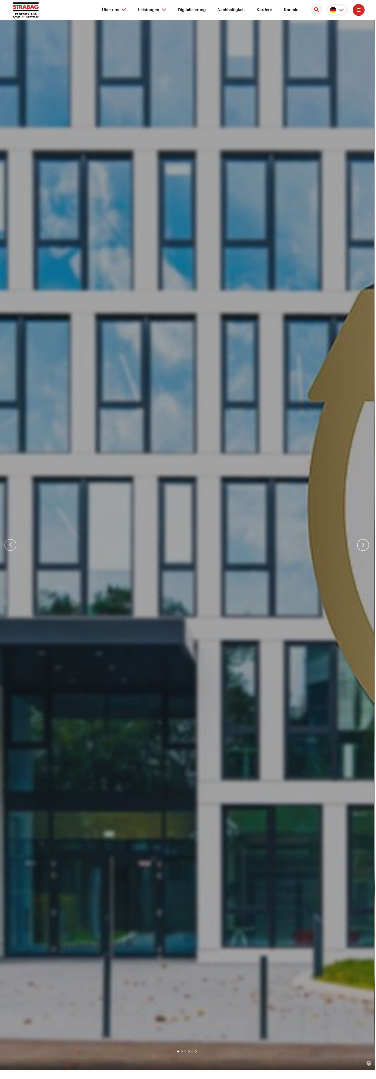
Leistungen (152, 9)
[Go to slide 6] (196, 1051)
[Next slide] (363, 545)
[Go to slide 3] (185, 1051)
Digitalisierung (192, 10)
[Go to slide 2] (182, 1051)
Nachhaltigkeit (231, 10)
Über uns (114, 9)
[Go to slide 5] (192, 1051)
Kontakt (291, 10)
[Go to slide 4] (189, 1051)
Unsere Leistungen (79, 586)
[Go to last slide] (10, 545)
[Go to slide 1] (178, 1051)
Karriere (264, 10)
